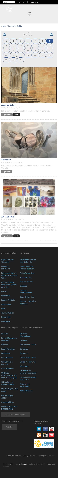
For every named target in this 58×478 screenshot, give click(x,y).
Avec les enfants (26, 281)
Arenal (3, 291)
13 (42, 46)
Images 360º (6, 317)
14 (50, 46)
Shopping (23, 286)
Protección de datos (14, 455)
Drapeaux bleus (7, 402)
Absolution (6, 160)
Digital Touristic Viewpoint (7, 260)
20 (42, 50)
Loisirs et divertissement (26, 291)
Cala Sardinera (7, 357)
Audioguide (5, 321)
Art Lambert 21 (8, 217)
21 (50, 50)
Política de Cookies (36, 464)
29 (6, 60)
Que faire (24, 253)
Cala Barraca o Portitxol (6, 363)
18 (28, 50)
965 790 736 (8, 464)
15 (6, 50)
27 (42, 55)
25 (28, 55)
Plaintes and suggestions (24, 385)
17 (21, 50)
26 (35, 55)
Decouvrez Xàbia (9, 253)
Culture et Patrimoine (5, 267)
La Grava (4, 333)
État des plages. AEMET (7, 396)
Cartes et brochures (27, 362)
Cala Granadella (7, 368)
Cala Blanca (5, 353)
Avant (3, 26)
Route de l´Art (25, 277)
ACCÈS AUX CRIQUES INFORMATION (9, 407)
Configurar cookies (30, 455)
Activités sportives (27, 273)
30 (13, 60)
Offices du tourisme (28, 357)
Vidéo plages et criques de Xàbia (7, 383)
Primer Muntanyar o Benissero (9, 339)
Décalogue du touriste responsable (28, 371)
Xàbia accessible (26, 390)
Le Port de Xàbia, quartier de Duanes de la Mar (9, 284)
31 (21, 60)
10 (21, 46)
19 (35, 50)
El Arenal (4, 345)
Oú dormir (24, 353)
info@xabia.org (21, 464)
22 (6, 55)
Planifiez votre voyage (31, 327)
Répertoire (24, 366)
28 (50, 55)
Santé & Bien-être (27, 297)
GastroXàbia (6, 304)
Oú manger (24, 349)
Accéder (9, 427)
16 (13, 50)
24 (21, 55)
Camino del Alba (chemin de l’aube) (27, 267)
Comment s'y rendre (28, 345)
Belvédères (5, 295)
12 (35, 46)
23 (13, 55)
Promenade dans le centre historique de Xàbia (9, 275)
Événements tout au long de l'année (28, 260)
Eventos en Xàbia (15, 26)
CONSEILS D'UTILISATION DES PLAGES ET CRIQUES (9, 375)
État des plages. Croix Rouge (9, 390)
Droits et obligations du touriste (28, 378)
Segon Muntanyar (8, 349)
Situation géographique (25, 334)
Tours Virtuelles (7, 313)
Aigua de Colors (8, 105)
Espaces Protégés (8, 300)
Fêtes (3, 308)
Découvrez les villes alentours (28, 302)
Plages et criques (9, 327)
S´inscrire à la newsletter (16, 414)
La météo (23, 340)
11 (28, 46)
